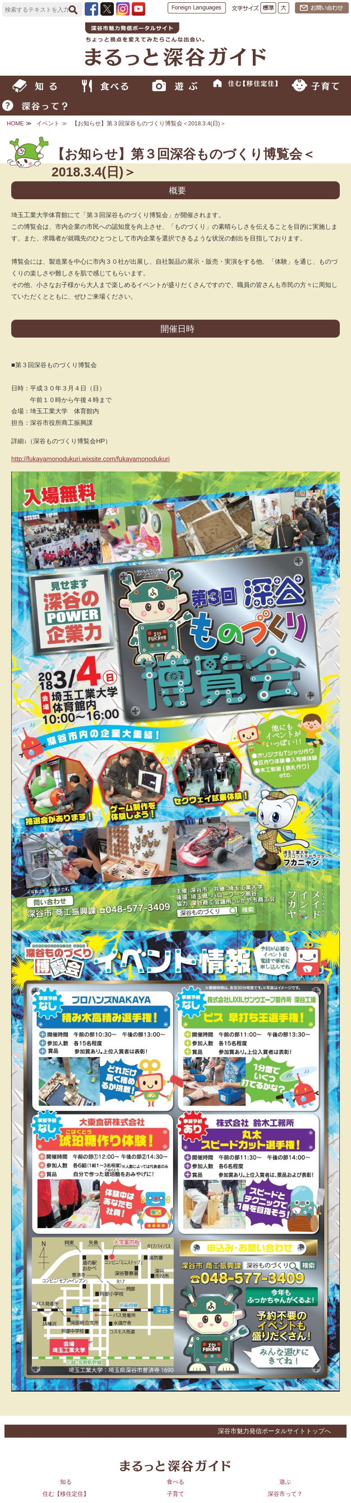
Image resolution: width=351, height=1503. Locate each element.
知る (66, 1481)
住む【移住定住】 (66, 1493)
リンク (61, 1430)
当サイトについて (104, 1430)
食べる (175, 1481)
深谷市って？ (285, 1493)
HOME (15, 123)
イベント (48, 123)
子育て (175, 1493)
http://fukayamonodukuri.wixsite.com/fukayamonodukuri (90, 458)
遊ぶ (285, 1481)
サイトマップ (25, 1430)
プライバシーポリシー (168, 1430)
